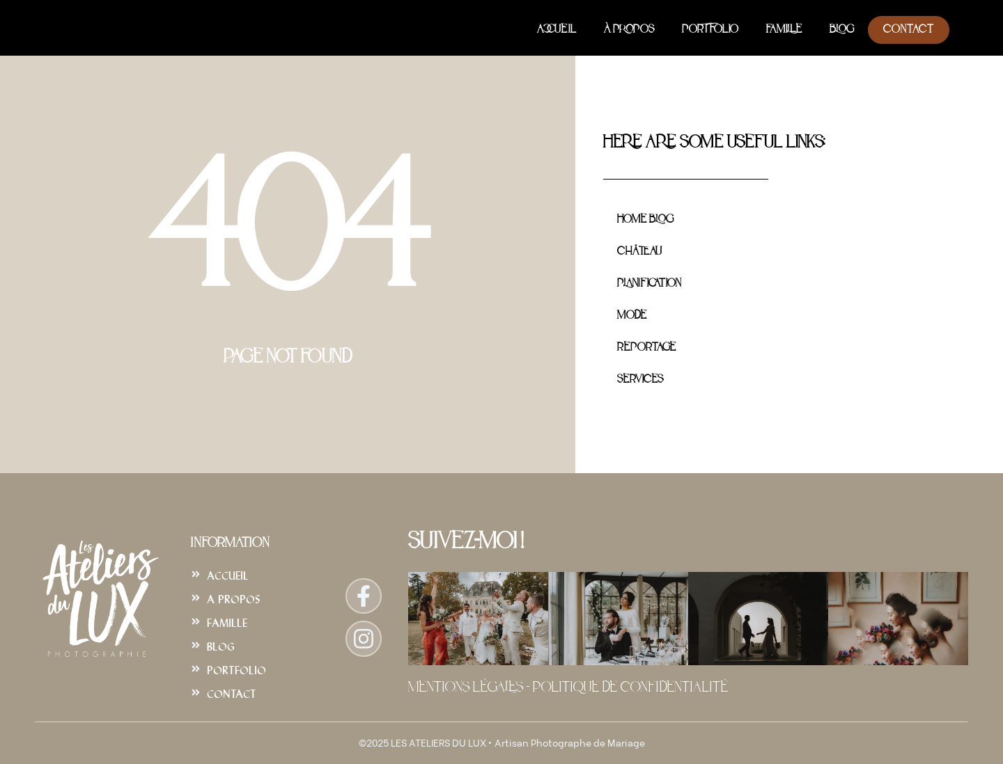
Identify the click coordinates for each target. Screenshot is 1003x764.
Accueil (556, 29)
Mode (631, 315)
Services (640, 379)
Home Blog (645, 219)
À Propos (629, 29)
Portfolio (710, 29)
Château (639, 251)
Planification (649, 283)
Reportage (646, 347)
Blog (842, 29)
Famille (784, 29)
